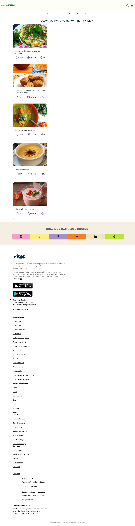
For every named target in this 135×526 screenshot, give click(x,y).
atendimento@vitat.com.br (26, 305)
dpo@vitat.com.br (28, 500)
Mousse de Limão (19, 419)
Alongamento (18, 367)
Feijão (15, 392)
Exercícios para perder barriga (23, 375)
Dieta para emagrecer (21, 338)
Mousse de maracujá (20, 431)
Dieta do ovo (17, 325)
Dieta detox (17, 334)
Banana (16, 408)
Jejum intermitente (19, 342)
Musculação (17, 371)
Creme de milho (18, 427)
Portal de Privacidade (29, 486)
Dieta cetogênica (19, 329)
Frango (15, 412)
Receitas (50, 14)
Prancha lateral (18, 363)
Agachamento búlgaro (21, 354)
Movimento (18, 350)
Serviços (16, 446)
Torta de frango (18, 440)
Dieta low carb (18, 321)
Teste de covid (18, 463)
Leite (14, 404)
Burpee (15, 358)
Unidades (16, 467)
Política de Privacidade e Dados (33, 482)
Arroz (15, 388)
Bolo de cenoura (19, 423)
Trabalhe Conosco (20, 309)
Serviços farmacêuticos (21, 454)
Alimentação (18, 317)
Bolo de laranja (18, 435)
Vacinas (15, 458)
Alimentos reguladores (21, 346)
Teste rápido (17, 450)
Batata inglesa (18, 396)
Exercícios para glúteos (21, 379)
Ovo (14, 400)
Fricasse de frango (19, 444)
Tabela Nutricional (20, 383)
